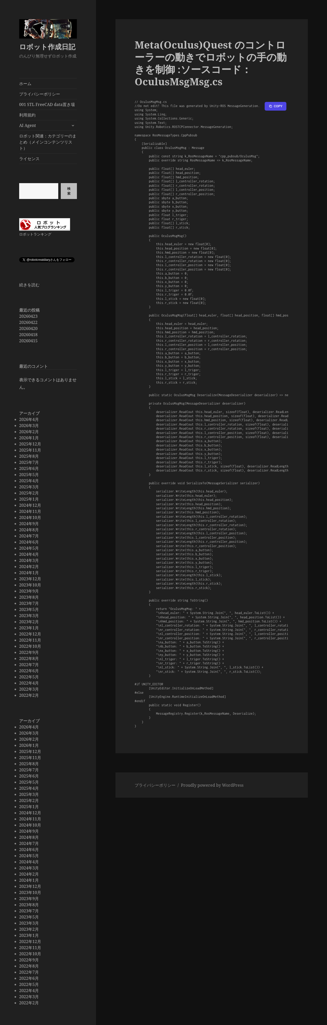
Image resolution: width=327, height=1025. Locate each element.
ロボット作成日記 (47, 46)
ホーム (25, 83)
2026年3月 (29, 425)
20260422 (28, 322)
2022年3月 (29, 689)
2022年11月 (30, 640)
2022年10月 (30, 646)
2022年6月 (29, 671)
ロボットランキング (35, 234)
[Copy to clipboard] (276, 106)
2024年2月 (29, 566)
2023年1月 (29, 628)
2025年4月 (29, 481)
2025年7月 (29, 462)
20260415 (28, 341)
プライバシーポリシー (39, 94)
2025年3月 (29, 487)
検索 (69, 191)
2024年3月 (29, 560)
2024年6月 (29, 542)
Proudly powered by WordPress (212, 785)
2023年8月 (29, 597)
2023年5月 (29, 609)
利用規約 (27, 115)
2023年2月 (29, 622)
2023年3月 (29, 615)
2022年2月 (29, 695)
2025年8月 (29, 456)
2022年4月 (29, 683)
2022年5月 (29, 677)
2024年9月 (29, 523)
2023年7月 (29, 603)
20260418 (28, 334)
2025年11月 (30, 450)
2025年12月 (30, 444)
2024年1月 (29, 572)
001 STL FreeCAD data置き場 (47, 104)
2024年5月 (29, 548)
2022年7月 (29, 664)
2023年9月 (29, 591)
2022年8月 (29, 658)
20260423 (28, 316)
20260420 (28, 328)
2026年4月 (29, 419)
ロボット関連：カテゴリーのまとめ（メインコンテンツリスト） (47, 142)
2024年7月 (29, 536)
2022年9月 (29, 652)
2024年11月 (30, 511)
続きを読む (29, 285)
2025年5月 (29, 474)
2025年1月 (29, 499)
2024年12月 (30, 505)
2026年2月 (29, 431)
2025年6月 (29, 468)
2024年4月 (29, 554)
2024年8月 (29, 530)
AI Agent (27, 125)
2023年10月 (30, 585)
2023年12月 (30, 579)
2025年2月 (29, 493)
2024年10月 (30, 517)
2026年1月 (29, 438)
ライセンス (29, 158)
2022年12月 (30, 634)
